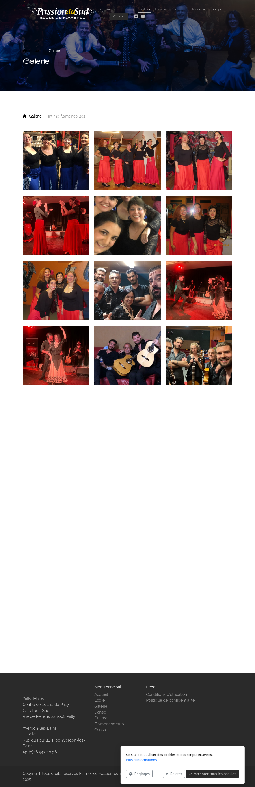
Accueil (36, 50)
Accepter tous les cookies (157, 773)
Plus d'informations (86, 759)
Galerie (35, 116)
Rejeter (119, 773)
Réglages (84, 773)
